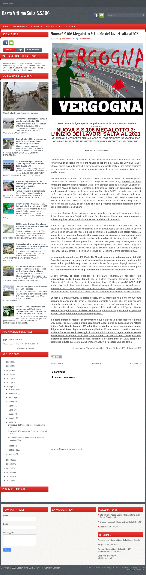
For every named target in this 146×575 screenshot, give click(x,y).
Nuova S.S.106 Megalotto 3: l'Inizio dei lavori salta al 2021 (95, 34)
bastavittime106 (68, 39)
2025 (8, 366)
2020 (8, 387)
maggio (12, 418)
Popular (9, 50)
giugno (12, 414)
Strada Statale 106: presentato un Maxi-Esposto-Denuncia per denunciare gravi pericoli (31, 141)
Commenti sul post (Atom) (70, 449)
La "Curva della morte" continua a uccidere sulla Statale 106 (31, 120)
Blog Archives (33, 50)
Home (5, 26)
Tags (20, 50)
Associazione (21, 25)
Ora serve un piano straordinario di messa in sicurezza (32, 287)
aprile (11, 422)
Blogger (31, 348)
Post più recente (57, 363)
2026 (8, 362)
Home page (8, 3)
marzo (12, 446)
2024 (8, 370)
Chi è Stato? (54, 25)
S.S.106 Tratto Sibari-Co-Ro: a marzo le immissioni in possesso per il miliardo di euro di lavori (31, 268)
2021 (8, 382)
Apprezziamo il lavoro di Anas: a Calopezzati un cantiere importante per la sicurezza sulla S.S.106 (32, 246)
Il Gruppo (37, 25)
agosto (12, 406)
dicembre (13, 389)
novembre (13, 393)
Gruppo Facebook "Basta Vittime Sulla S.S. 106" (120, 522)
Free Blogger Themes (137, 568)
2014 (8, 480)
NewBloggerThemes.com (135, 569)
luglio (11, 410)
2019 (8, 460)
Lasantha (124, 568)
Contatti (70, 25)
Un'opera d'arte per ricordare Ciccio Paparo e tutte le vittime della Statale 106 (30, 163)
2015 (8, 476)
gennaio (12, 454)
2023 (8, 374)
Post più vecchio (136, 363)
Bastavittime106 (14, 340)
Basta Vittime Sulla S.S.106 (26, 13)
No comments (84, 39)
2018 (8, 464)
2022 (8, 378)
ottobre (12, 397)
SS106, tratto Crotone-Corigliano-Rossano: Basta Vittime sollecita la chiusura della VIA (32, 226)
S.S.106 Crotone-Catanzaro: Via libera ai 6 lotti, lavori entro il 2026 (31, 205)
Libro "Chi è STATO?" (109, 527)
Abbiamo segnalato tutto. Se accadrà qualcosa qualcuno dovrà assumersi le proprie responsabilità (31, 184)
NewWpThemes (99, 568)
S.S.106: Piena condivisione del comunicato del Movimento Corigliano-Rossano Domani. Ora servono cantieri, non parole (31, 310)
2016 (8, 472)
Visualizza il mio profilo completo (20, 344)
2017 (8, 468)
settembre (13, 402)
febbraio (12, 450)
